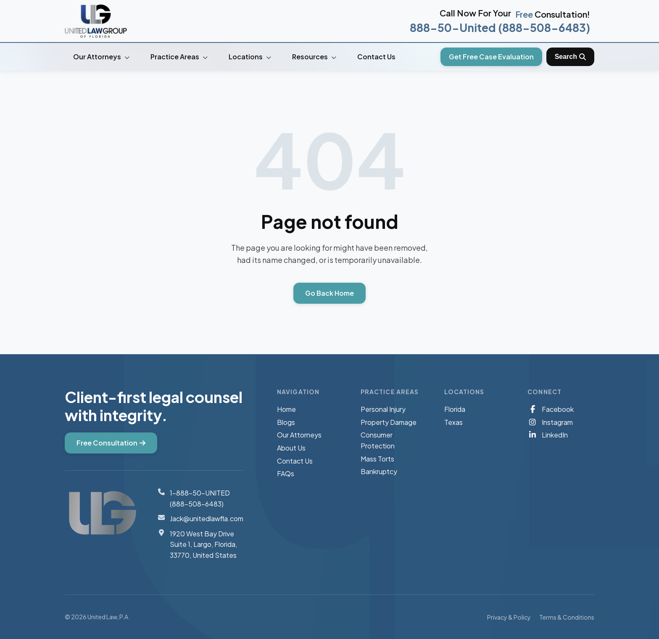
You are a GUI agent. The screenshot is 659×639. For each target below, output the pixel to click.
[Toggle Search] (570, 57)
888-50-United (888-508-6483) (500, 27)
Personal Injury (383, 409)
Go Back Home (329, 293)
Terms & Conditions (566, 617)
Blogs (286, 422)
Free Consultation (110, 442)
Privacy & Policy (509, 617)
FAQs (285, 473)
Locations (250, 56)
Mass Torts (377, 458)
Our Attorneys (101, 56)
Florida (454, 409)
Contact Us (376, 56)
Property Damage (388, 422)
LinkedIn (547, 434)
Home (286, 409)
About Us (291, 447)
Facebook (550, 409)
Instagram (550, 422)
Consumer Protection (378, 440)
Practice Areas (179, 56)
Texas (453, 422)
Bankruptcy (379, 471)
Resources (314, 56)
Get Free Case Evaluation (491, 56)
